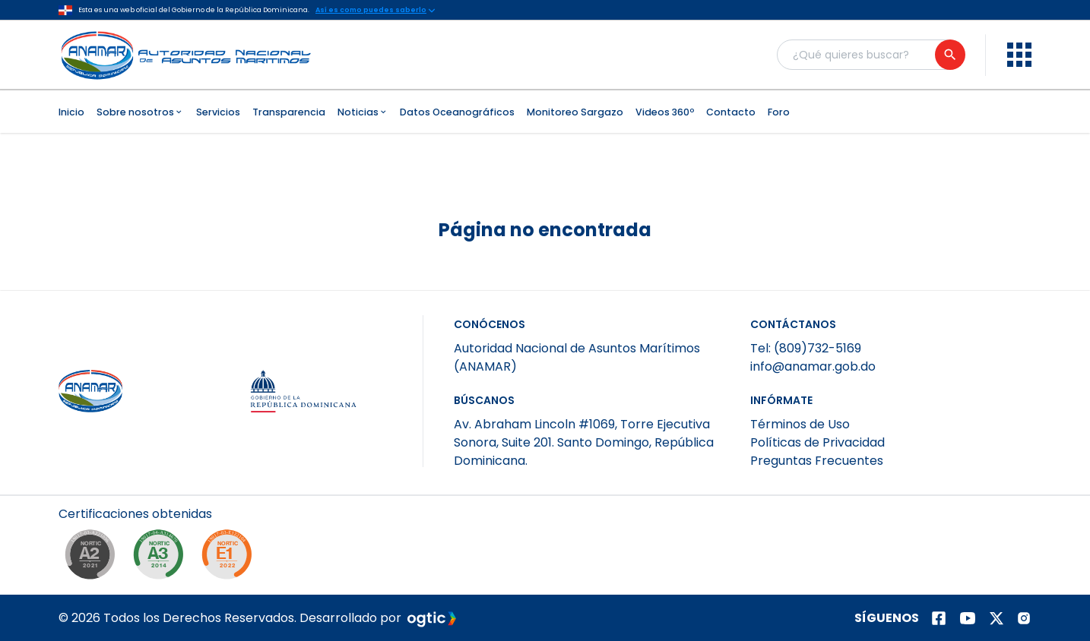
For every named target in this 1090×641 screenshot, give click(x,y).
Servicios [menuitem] (218, 112)
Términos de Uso (800, 424)
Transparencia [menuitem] (288, 112)
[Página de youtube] (968, 618)
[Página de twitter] (996, 618)
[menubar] (545, 111)
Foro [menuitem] (779, 112)
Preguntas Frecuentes (816, 460)
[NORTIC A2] (93, 558)
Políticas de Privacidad (817, 442)
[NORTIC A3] (162, 558)
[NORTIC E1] (230, 558)
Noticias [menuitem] (362, 112)
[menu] (1019, 55)
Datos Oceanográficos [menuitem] (457, 112)
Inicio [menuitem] (71, 112)
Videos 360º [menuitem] (664, 112)
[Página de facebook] (938, 618)
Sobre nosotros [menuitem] (140, 112)
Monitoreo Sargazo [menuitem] (575, 112)
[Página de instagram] (1023, 618)
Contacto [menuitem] (731, 112)
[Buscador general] (870, 54)
